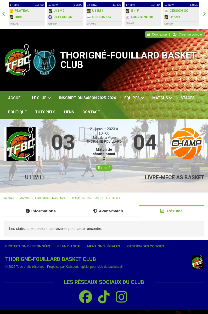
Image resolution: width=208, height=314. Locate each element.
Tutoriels (45, 112)
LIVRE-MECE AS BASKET (174, 177)
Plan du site (68, 246)
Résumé (171, 211)
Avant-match (108, 211)
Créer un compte (187, 34)
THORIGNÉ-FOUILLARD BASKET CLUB (128, 60)
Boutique (17, 112)
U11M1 (33, 177)
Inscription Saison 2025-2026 (87, 98)
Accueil (16, 98)
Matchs (162, 98)
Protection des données (27, 246)
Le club (41, 98)
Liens (69, 112)
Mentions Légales (103, 246)
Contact (91, 112)
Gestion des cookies (145, 246)
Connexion (157, 34)
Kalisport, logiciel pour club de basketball (94, 267)
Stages (188, 98)
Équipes (134, 98)
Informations (41, 211)
